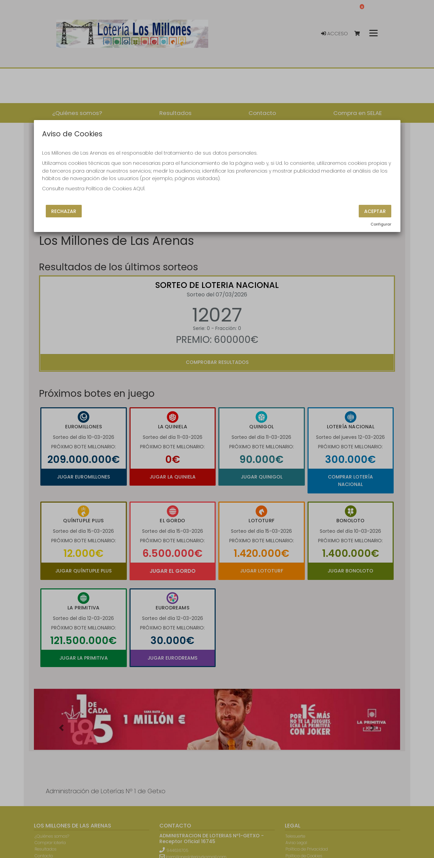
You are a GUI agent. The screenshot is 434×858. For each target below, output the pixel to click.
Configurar (381, 224)
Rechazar (63, 211)
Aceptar (375, 211)
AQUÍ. (139, 188)
